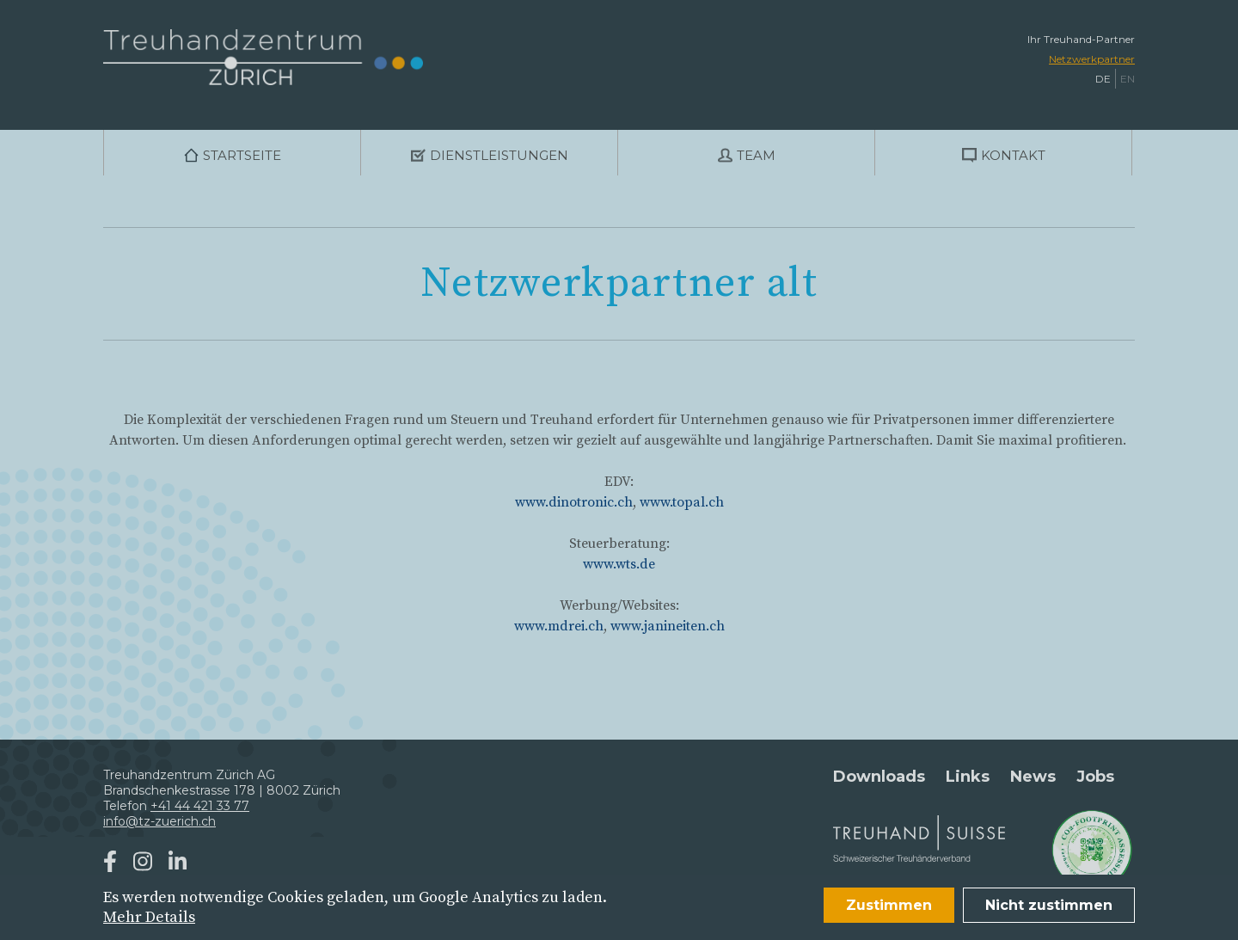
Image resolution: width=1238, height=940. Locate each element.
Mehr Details (149, 917)
